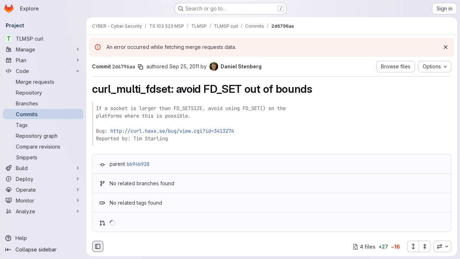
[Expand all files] (413, 246)
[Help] (43, 238)
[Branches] (43, 103)
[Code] (43, 71)
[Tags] (43, 125)
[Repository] (43, 92)
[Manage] (43, 49)
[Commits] (43, 114)
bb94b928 (138, 164)
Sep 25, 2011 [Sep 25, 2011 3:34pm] (184, 66)
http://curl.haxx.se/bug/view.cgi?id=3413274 (172, 131)
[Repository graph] (43, 136)
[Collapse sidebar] (43, 250)
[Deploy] (43, 179)
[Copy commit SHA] (140, 67)
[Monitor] (43, 200)
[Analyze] (43, 211)
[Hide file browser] (98, 246)
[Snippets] (43, 157)
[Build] (43, 168)
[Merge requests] (43, 82)
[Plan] (43, 60)
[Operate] (43, 190)
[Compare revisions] (43, 146)
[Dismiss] (445, 47)
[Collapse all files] (425, 246)
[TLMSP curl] (43, 38)
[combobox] (442, 246)
